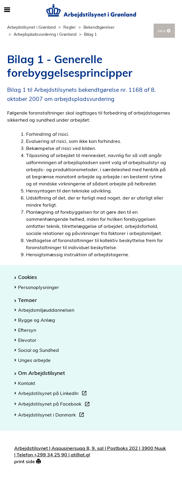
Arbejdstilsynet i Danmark (52, 415)
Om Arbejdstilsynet (41, 373)
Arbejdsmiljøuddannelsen (46, 310)
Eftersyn (27, 330)
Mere (164, 31)
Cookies (27, 277)
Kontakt (26, 383)
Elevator (27, 340)
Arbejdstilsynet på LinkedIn (53, 394)
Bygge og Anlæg (36, 320)
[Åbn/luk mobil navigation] (7, 10)
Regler (69, 27)
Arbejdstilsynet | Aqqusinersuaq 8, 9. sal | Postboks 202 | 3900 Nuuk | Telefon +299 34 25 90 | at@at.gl (90, 451)
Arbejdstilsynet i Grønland (31, 27)
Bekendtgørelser (99, 27)
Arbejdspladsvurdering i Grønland (45, 34)
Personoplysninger (38, 287)
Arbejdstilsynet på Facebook (55, 405)
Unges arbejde (34, 360)
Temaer (27, 300)
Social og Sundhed (38, 350)
